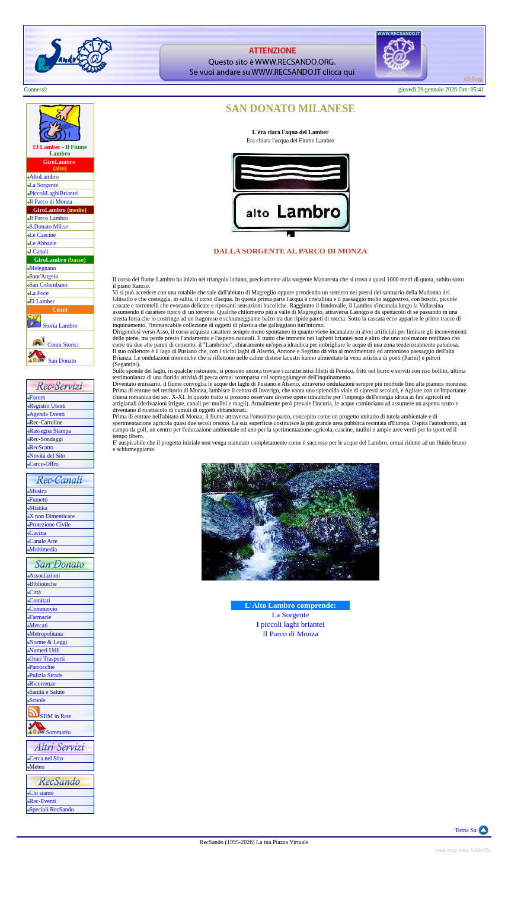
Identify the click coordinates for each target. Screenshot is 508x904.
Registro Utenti (48, 405)
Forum (38, 397)
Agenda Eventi (47, 414)
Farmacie (41, 617)
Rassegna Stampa (50, 430)
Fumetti (39, 499)
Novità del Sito (48, 455)
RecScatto (42, 447)
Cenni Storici (53, 344)
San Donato (62, 360)
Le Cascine (43, 234)
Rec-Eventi (43, 801)
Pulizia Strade (46, 675)
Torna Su (466, 830)
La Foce (39, 293)
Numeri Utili (46, 650)
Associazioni (45, 575)
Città (35, 592)
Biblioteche (43, 584)
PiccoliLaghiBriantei (54, 193)
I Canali (39, 251)
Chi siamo (42, 792)
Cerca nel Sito (46, 758)
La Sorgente (44, 185)
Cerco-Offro (44, 464)
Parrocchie (42, 667)
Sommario (58, 732)
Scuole (38, 700)
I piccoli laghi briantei (290, 624)
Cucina (38, 532)
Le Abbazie (43, 243)
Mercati (39, 625)
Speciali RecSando (52, 809)
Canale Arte (43, 541)
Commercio (43, 608)
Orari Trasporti (47, 658)
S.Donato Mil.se (49, 226)
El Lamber (42, 301)
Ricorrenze (43, 683)
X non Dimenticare (52, 516)
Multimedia (43, 549)
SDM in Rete (56, 716)
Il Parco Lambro (49, 218)
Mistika (39, 508)
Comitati (40, 600)
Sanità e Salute (47, 692)
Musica (38, 491)
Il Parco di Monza (51, 201)
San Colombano (49, 284)
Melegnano (43, 268)
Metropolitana (46, 633)
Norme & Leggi (49, 642)
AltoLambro (44, 176)
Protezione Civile (50, 524)
